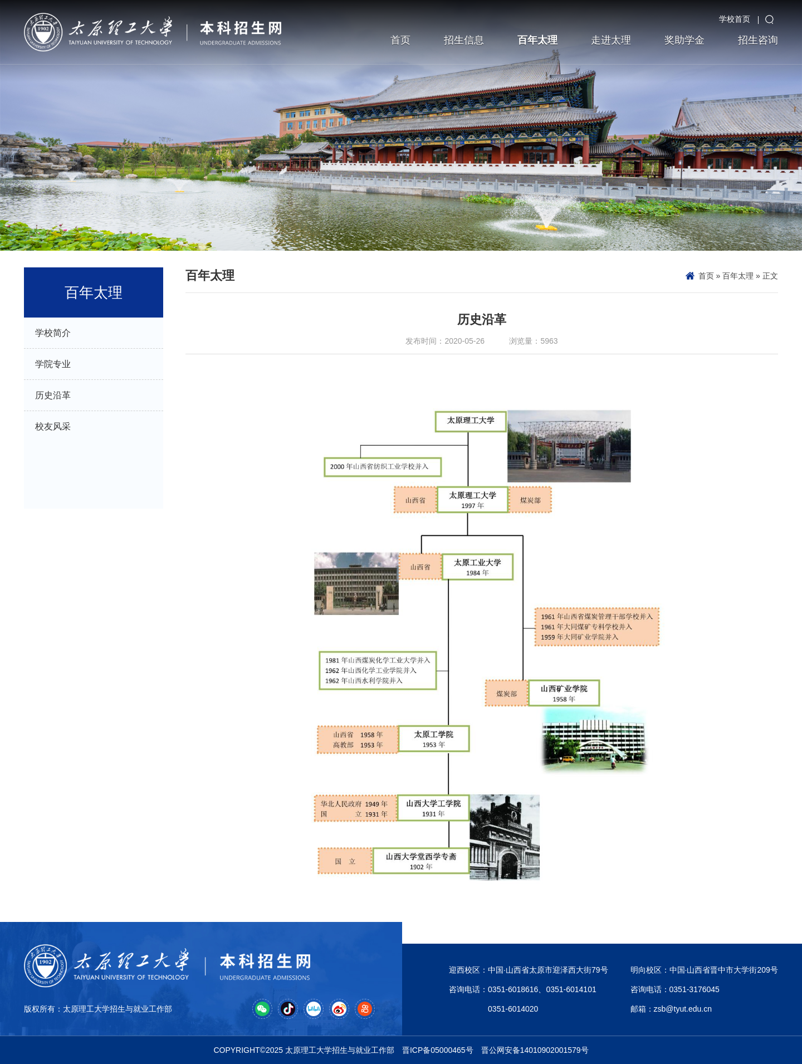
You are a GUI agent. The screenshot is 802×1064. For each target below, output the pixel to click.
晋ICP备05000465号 (437, 1050)
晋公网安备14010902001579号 (535, 1050)
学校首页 (734, 18)
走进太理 (611, 40)
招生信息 (464, 40)
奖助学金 (684, 40)
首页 (400, 40)
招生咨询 (758, 40)
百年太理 (537, 40)
